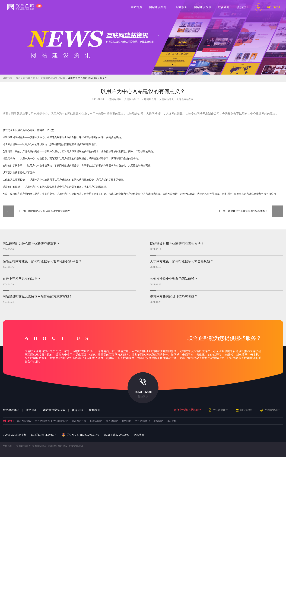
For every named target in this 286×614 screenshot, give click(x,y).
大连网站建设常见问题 (53, 78)
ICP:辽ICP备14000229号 (44, 435)
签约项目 (127, 421)
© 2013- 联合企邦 (14, 435)
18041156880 (143, 392)
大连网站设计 (149, 99)
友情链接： (9, 446)
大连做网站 (112, 421)
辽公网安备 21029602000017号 (80, 435)
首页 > (19, 78)
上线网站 (158, 421)
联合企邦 (77, 410)
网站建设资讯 (30, 78)
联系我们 (94, 410)
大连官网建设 (75, 446)
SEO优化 (171, 421)
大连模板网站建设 (57, 446)
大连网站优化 (142, 421)
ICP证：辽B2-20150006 (116, 435)
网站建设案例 (11, 410)
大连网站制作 (131, 99)
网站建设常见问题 (54, 410)
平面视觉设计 (272, 410)
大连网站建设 (114, 99)
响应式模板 (246, 410)
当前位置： (9, 78)
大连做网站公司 (185, 99)
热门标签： (9, 421)
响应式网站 (96, 421)
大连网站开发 (166, 99)
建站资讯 (31, 410)
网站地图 (139, 435)
